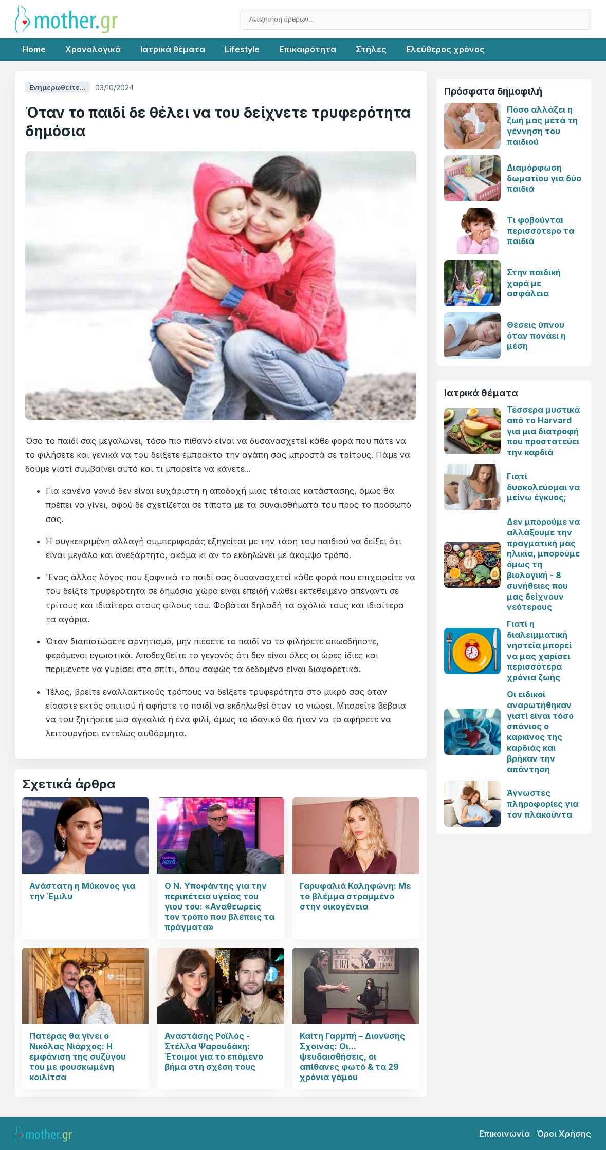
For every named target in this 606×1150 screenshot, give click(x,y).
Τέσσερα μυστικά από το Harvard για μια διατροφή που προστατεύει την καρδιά (543, 430)
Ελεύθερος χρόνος (445, 49)
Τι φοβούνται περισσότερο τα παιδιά (540, 231)
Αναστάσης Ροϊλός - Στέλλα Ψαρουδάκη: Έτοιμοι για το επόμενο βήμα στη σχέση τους (213, 1051)
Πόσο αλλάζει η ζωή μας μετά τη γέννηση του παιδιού (542, 125)
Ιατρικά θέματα (172, 49)
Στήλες (371, 49)
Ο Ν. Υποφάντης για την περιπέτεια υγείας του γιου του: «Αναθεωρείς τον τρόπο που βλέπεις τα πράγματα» (219, 906)
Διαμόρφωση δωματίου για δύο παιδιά (544, 178)
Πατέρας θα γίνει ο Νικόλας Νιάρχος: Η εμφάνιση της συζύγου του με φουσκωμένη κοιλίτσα (77, 1056)
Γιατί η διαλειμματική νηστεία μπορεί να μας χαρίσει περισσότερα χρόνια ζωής (539, 650)
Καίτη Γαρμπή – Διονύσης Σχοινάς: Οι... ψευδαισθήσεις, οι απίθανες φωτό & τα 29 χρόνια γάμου (352, 1056)
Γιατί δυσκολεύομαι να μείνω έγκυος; (543, 487)
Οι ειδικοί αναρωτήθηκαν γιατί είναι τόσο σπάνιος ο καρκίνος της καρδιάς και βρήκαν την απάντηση (540, 731)
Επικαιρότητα (307, 49)
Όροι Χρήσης (563, 1133)
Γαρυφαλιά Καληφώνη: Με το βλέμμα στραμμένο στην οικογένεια (355, 896)
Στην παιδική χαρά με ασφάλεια (534, 283)
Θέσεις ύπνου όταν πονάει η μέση (536, 335)
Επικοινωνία (504, 1133)
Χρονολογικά (93, 49)
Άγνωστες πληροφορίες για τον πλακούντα (542, 804)
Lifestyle (242, 49)
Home (34, 49)
